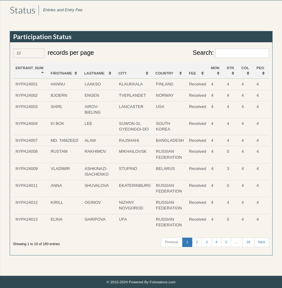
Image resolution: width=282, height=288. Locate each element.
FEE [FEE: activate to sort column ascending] (192, 73)
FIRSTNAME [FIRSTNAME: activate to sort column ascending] (61, 73)
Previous (171, 242)
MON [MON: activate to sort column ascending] (215, 68)
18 (248, 242)
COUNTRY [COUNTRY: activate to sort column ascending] (164, 73)
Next (261, 242)
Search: (231, 53)
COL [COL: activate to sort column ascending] (245, 68)
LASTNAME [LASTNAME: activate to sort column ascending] (94, 73)
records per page (53, 53)
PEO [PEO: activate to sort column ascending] (260, 68)
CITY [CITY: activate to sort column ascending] (123, 73)
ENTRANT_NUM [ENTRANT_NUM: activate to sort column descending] (30, 68)
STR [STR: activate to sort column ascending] (230, 68)
